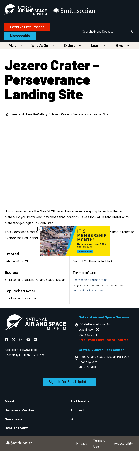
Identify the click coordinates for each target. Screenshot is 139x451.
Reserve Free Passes (28, 27)
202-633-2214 (88, 334)
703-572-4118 (87, 367)
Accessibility (123, 443)
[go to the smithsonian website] (75, 11)
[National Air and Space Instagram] (21, 339)
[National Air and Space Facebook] (7, 339)
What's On (39, 45)
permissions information (88, 290)
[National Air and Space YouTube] (28, 339)
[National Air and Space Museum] (26, 10)
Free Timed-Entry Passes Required (103, 339)
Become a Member (20, 410)
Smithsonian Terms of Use (90, 279)
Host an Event (16, 428)
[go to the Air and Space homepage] (35, 323)
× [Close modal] (39, 229)
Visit (12, 45)
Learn (95, 45)
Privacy (81, 443)
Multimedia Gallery (34, 114)
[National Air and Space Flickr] (35, 339)
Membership (21, 36)
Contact (78, 410)
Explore (69, 45)
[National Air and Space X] (14, 339)
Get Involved (81, 401)
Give (119, 45)
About (9, 401)
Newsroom (13, 419)
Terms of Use (99, 443)
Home (13, 114)
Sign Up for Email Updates (69, 381)
